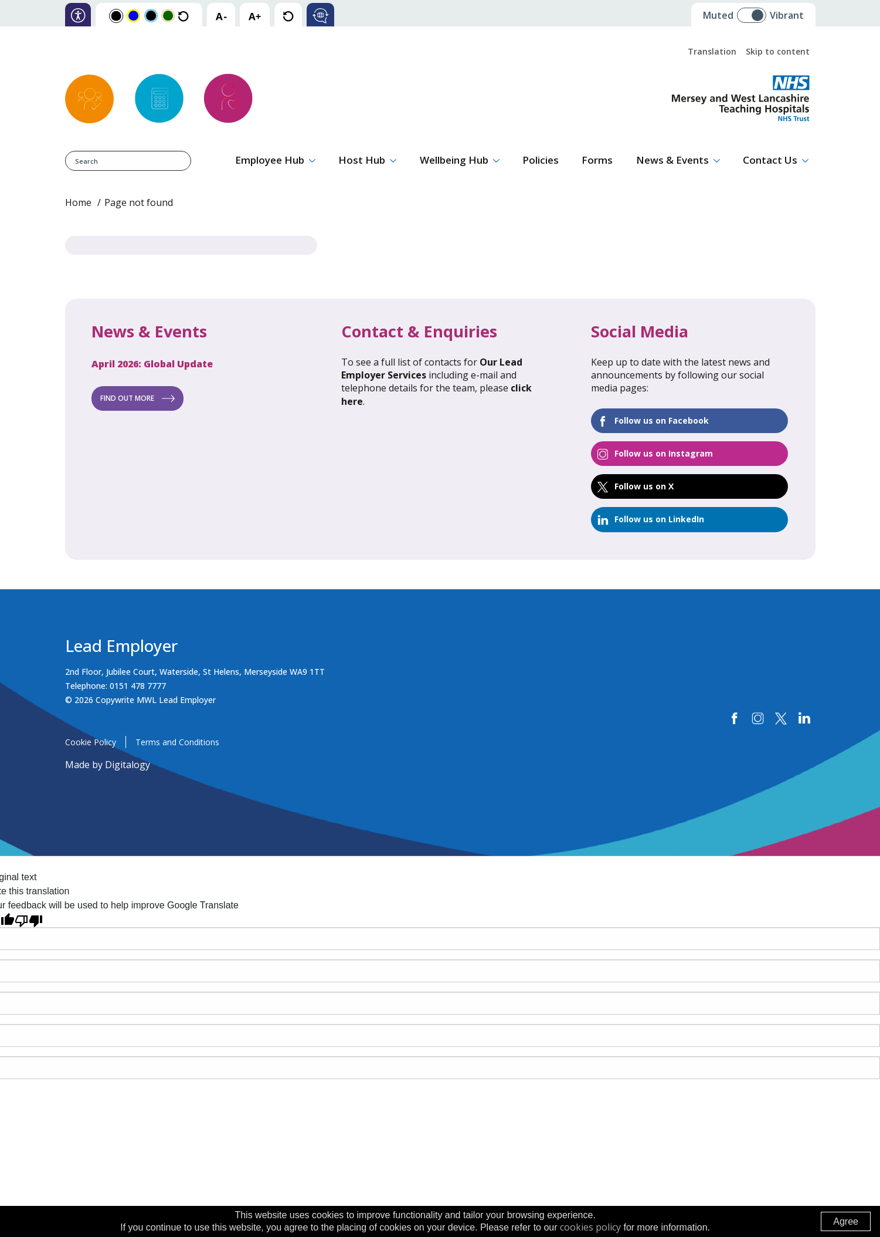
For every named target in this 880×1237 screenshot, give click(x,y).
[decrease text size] (221, 15)
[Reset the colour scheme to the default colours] (183, 15)
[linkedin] (804, 718)
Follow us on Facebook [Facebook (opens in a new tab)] (661, 420)
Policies (540, 160)
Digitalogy (127, 764)
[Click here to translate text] (320, 15)
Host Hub (361, 160)
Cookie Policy (90, 742)
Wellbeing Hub (454, 160)
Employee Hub (269, 160)
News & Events (672, 160)
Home (78, 202)
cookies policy (590, 1227)
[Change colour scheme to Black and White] (116, 15)
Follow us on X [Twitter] (644, 486)
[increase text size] (255, 15)
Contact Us (770, 160)
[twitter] (781, 718)
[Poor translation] (29, 919)
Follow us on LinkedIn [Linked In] (659, 519)
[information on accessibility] (78, 15)
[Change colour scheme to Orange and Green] (167, 15)
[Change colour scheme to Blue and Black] (150, 15)
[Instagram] (757, 718)
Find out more (127, 398)
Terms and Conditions (177, 742)
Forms (597, 160)
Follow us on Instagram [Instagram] (663, 453)
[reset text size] (288, 15)
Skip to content (778, 51)
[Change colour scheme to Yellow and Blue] (133, 15)
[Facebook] (734, 718)
